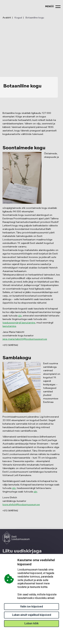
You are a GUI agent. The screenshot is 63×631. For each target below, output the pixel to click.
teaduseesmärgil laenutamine (19, 323)
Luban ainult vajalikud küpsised (31, 614)
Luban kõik (31, 623)
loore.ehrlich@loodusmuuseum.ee (21, 504)
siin (20, 316)
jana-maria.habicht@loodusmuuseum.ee (25, 339)
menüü (49, 7)
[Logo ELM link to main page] (16, 538)
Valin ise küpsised (31, 606)
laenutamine (9, 326)
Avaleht (7, 18)
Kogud (18, 18)
